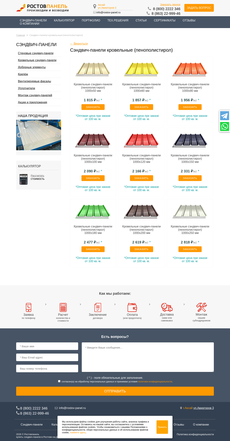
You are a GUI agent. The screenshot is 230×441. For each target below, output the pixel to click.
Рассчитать (37, 175)
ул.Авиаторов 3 (107, 7)
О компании (29, 23)
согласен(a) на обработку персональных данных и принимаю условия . (117, 381)
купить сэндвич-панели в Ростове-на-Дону (38, 437)
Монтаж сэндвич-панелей (35, 95)
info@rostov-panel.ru (108, 12)
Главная (20, 35)
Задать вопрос (199, 7)
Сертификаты (165, 20)
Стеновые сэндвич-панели (35, 53)
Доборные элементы (32, 67)
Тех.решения (117, 20)
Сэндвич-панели (32, 424)
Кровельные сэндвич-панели (37, 60)
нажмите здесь (78, 432)
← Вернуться (79, 43)
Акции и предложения (32, 102)
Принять (162, 427)
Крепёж (23, 74)
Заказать (93, 107)
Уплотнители (26, 88)
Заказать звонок (170, 4)
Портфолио (91, 20)
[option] (38, 135)
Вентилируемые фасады (34, 81)
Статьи (141, 20)
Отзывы (189, 20)
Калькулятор (64, 20)
